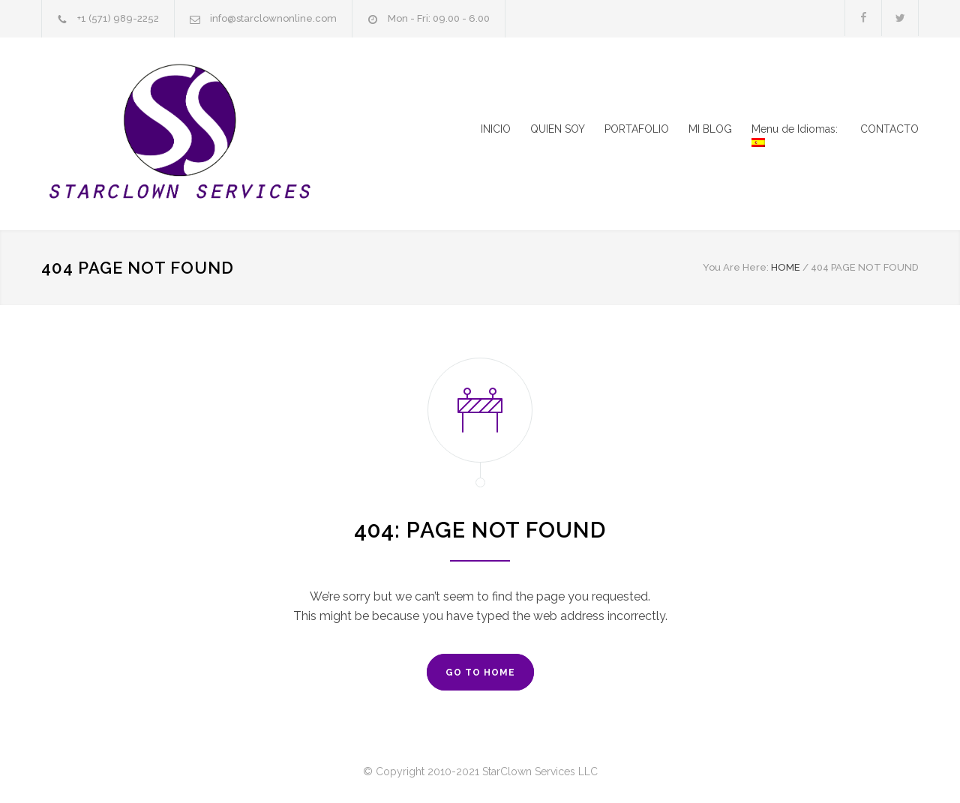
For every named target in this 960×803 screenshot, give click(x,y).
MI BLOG (710, 129)
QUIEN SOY (557, 129)
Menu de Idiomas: (796, 135)
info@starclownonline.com (273, 18)
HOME (785, 267)
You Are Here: (736, 267)
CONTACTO (889, 129)
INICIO (496, 129)
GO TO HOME (480, 672)
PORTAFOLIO (636, 129)
